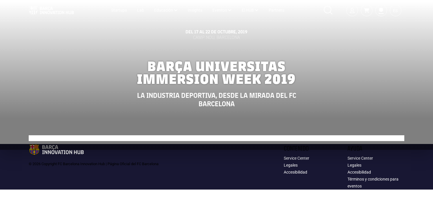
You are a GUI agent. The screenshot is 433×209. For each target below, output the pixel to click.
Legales (291, 165)
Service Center (296, 158)
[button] (366, 10)
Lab (140, 10)
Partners (276, 10)
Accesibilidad (295, 172)
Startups (119, 10)
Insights (195, 10)
